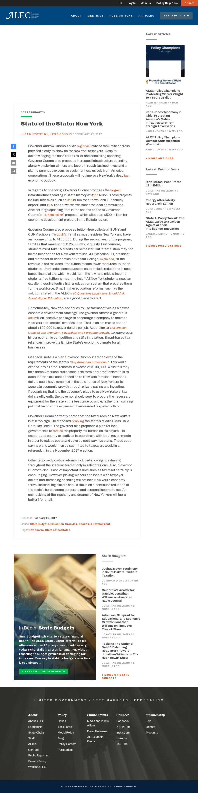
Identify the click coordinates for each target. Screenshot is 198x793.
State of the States (57, 530)
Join (148, 721)
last (126, 175)
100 (96, 195)
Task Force (65, 726)
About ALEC (36, 721)
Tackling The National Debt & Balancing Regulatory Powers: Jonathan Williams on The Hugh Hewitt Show (120, 650)
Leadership (35, 726)
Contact (33, 749)
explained (107, 259)
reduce (58, 431)
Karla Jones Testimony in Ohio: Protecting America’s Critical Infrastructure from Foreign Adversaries (163, 119)
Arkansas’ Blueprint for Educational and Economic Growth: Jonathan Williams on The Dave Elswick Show (121, 622)
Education (57, 524)
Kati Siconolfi (61, 134)
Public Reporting (38, 755)
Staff (31, 738)
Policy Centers (67, 744)
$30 (31, 318)
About (76, 15)
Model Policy (66, 732)
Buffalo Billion (54, 215)
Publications (121, 15)
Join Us (146, 3)
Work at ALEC (37, 766)
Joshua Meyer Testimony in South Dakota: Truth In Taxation (120, 572)
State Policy (176, 15)
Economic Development (94, 524)
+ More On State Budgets (115, 677)
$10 (70, 200)
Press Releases (97, 731)
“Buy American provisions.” (90, 362)
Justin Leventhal (34, 134)
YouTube (122, 744)
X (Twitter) (123, 726)
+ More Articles (160, 158)
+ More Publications (163, 246)
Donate (189, 3)
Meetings (95, 15)
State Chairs (36, 732)
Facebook (122, 721)
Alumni (32, 744)
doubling (77, 421)
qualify (61, 234)
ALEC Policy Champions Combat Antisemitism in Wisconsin (163, 141)
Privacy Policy (37, 761)
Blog (61, 738)
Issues (62, 721)
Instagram (123, 732)
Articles (146, 15)
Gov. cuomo (36, 530)
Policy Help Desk (167, 3)
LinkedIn (121, 738)
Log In (131, 3)
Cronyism (71, 524)
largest (115, 190)
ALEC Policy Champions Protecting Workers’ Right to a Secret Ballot (164, 94)
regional (83, 146)
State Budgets (39, 524)
